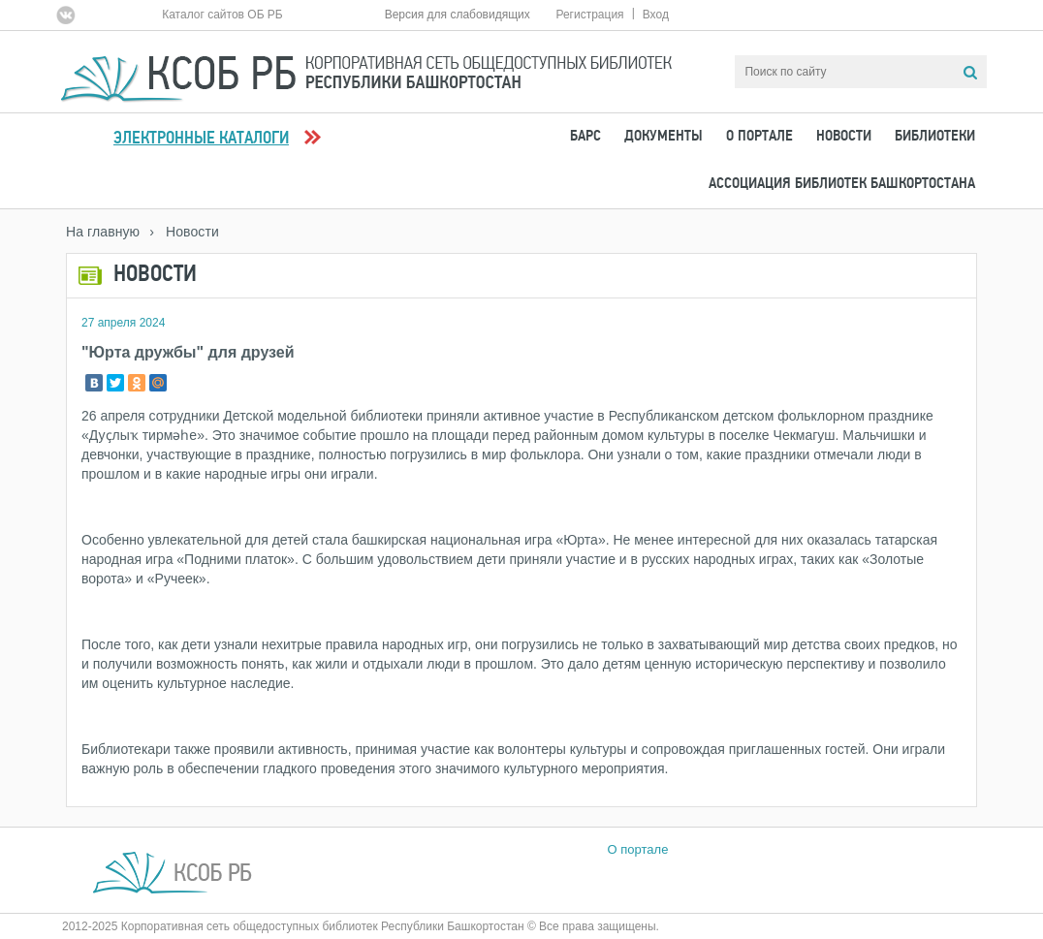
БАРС (585, 136)
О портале (759, 136)
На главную (103, 231)
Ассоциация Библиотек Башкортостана (842, 184)
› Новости (184, 231)
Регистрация (589, 14)
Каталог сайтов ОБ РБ (222, 14)
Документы (663, 136)
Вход (656, 14)
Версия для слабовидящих (457, 14)
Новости (843, 136)
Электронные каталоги (201, 139)
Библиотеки (935, 136)
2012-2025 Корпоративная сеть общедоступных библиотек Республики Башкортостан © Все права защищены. (360, 926)
